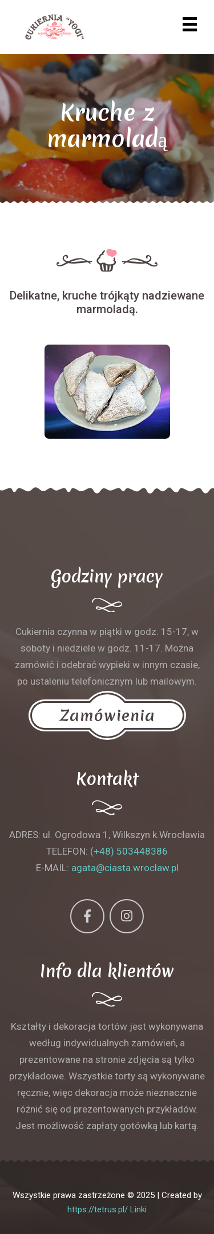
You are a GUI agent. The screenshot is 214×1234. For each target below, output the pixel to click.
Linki (138, 1209)
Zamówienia (107, 715)
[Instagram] (127, 916)
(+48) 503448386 (129, 851)
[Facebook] (87, 916)
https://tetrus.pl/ (97, 1209)
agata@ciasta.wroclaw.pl (125, 867)
